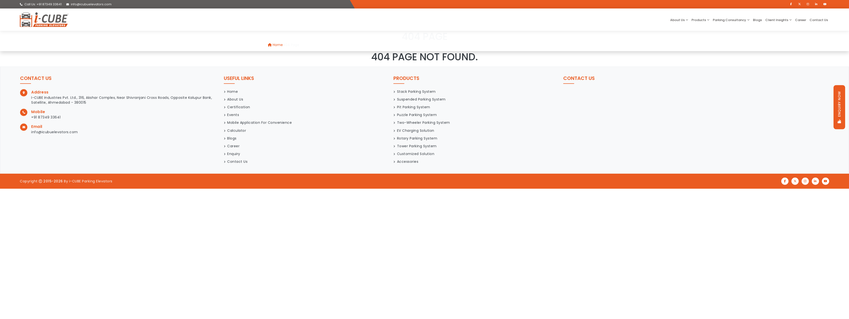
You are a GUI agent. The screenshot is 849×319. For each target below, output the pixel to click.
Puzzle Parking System (417, 114)
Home (275, 44)
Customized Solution (416, 153)
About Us (235, 99)
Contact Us (819, 20)
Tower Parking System (417, 146)
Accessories (408, 161)
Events (233, 114)
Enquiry (233, 153)
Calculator (236, 130)
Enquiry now (839, 107)
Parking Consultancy (729, 20)
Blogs (757, 20)
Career (800, 20)
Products (698, 20)
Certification (238, 107)
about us (677, 20)
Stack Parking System (416, 91)
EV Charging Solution (415, 130)
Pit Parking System (413, 107)
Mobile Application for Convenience (259, 122)
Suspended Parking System (421, 99)
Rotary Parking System (417, 138)
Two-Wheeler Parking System (423, 122)
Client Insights (776, 20)
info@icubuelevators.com (89, 4)
